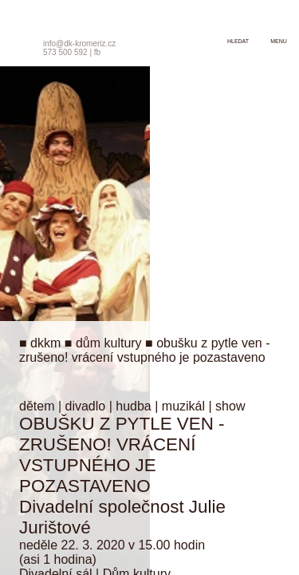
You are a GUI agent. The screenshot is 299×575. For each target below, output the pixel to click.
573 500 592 (65, 52)
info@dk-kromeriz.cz (79, 43)
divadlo (85, 406)
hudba (133, 406)
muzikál (183, 406)
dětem (36, 406)
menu (278, 41)
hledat (238, 41)
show (230, 406)
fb (97, 52)
